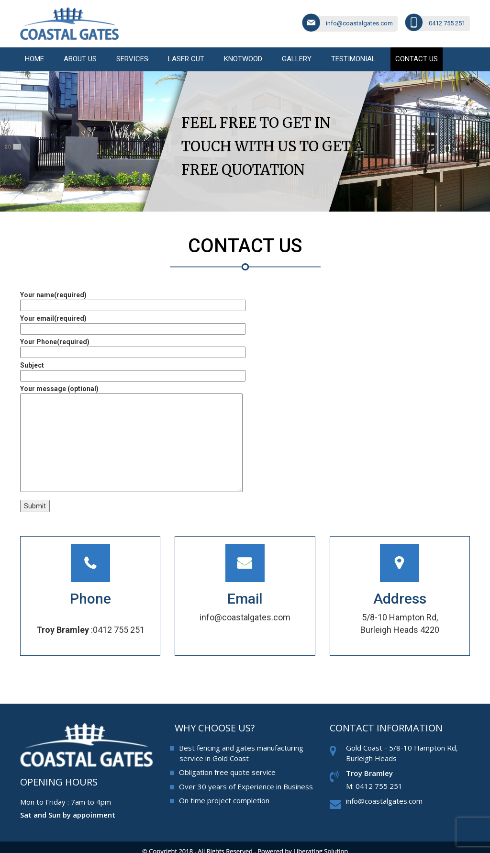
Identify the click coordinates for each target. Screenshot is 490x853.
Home (34, 59)
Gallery (297, 59)
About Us (80, 59)
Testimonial (353, 59)
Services (132, 59)
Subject (132, 370)
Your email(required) (132, 323)
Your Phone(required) (132, 347)
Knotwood (243, 59)
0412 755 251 (447, 23)
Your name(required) (132, 300)
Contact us (416, 59)
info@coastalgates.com (359, 23)
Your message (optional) (131, 439)
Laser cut (186, 59)
